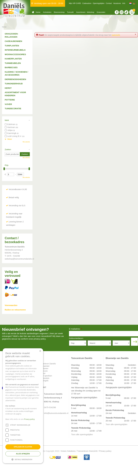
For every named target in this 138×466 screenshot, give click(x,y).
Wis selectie (26, 142)
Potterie (10, 100)
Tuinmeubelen (13, 63)
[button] (22, 459)
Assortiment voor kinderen (15, 94)
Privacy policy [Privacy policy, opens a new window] (29, 419)
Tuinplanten (12, 45)
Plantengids (43, 381)
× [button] (40, 351)
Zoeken (8, 149)
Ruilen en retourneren (15, 310)
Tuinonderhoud (14, 83)
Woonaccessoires (15, 54)
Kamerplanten (13, 59)
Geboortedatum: (76, 338)
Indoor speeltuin (45, 376)
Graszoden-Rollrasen (11, 35)
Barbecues (11, 67)
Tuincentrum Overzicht (87, 451)
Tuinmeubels (44, 378)
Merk (7, 120)
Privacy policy (105, 451)
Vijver (8, 104)
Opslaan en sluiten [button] (23, 447)
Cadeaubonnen (13, 41)
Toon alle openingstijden (82, 434)
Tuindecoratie (13, 108)
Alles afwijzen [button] (23, 454)
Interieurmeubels (15, 50)
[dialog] (23, 405)
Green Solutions (68, 451)
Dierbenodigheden (15, 79)
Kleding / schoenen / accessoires (16, 73)
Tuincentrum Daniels (47, 364)
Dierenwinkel (44, 366)
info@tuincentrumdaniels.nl (54, 413)
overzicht (116, 35)
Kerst (8, 88)
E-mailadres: (75, 329)
